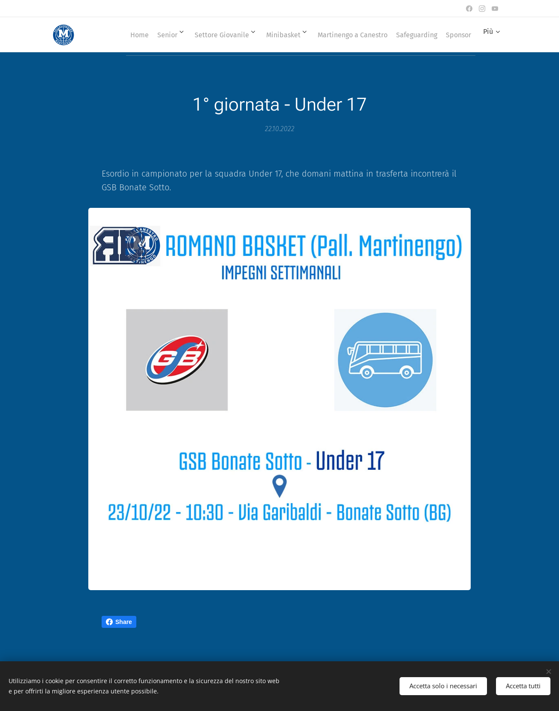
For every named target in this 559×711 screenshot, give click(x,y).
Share (119, 621)
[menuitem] (143, 34)
